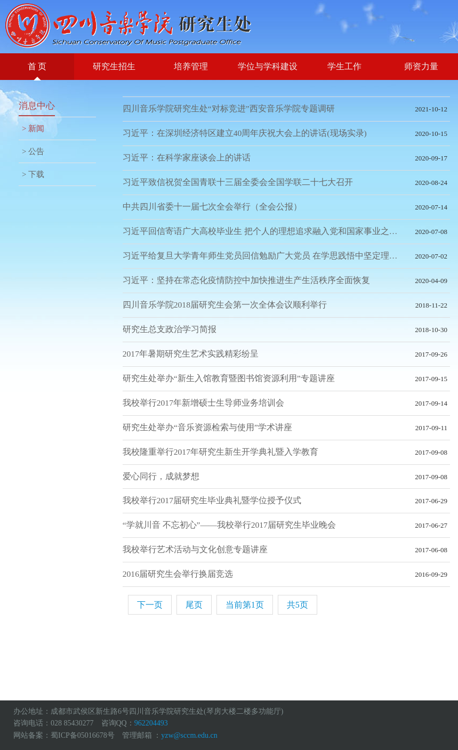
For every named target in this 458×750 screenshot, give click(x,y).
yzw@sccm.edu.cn (189, 735)
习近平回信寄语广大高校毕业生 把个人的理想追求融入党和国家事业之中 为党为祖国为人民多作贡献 (286, 231)
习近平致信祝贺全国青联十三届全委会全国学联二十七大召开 (238, 182)
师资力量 (421, 66)
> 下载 (33, 174)
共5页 (297, 604)
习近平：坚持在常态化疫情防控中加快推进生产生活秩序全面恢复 (246, 280)
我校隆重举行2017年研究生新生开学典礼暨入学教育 (220, 451)
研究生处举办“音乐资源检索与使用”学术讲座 (207, 427)
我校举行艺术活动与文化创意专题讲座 (195, 549)
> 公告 (33, 151)
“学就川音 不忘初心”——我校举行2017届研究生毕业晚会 (229, 524)
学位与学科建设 (268, 66)
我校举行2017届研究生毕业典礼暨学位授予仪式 (212, 500)
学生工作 (344, 66)
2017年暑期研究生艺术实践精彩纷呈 (191, 353)
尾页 (194, 604)
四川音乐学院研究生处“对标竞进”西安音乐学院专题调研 (229, 108)
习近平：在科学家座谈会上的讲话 (187, 157)
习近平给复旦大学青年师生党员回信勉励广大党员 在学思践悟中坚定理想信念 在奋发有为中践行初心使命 (286, 255)
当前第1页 (245, 604)
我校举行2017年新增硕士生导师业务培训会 (203, 402)
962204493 (151, 723)
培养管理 (191, 66)
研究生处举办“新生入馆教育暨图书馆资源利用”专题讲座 (229, 378)
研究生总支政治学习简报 (169, 329)
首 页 (37, 66)
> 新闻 (33, 128)
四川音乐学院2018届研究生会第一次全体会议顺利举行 (225, 304)
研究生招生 (114, 66)
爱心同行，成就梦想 (161, 476)
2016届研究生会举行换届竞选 (178, 573)
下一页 (150, 604)
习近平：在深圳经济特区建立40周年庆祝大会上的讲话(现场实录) (245, 133)
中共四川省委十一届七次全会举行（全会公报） (212, 206)
